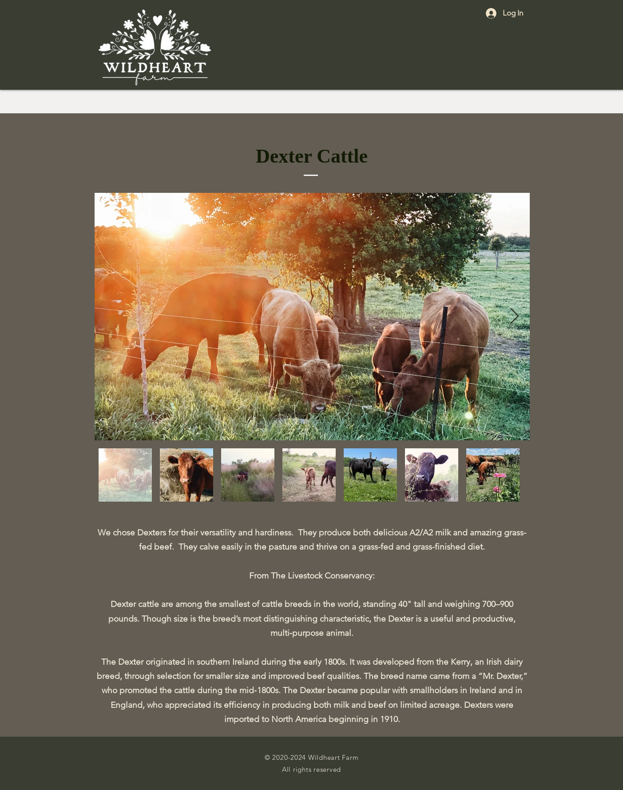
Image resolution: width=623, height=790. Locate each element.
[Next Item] (514, 316)
